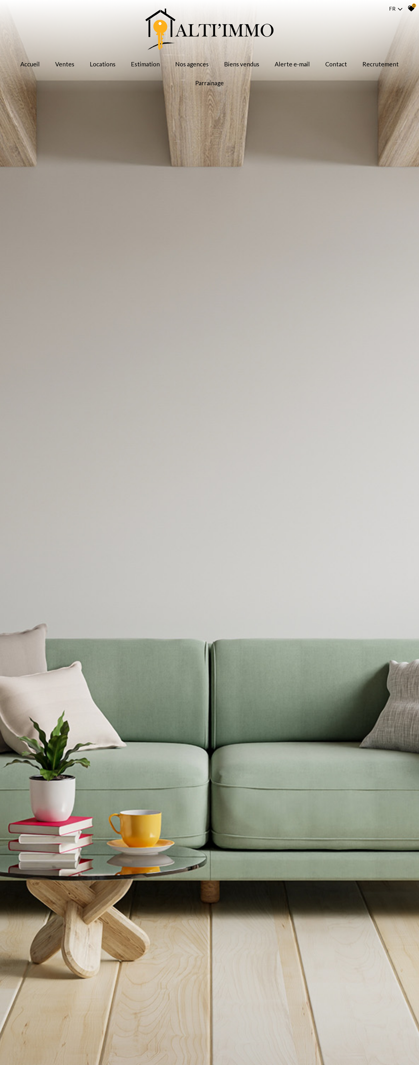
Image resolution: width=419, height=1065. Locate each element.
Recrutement (380, 64)
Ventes (64, 64)
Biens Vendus (241, 64)
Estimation (145, 64)
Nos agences (192, 64)
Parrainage (209, 82)
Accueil (30, 64)
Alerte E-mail (292, 64)
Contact (336, 64)
